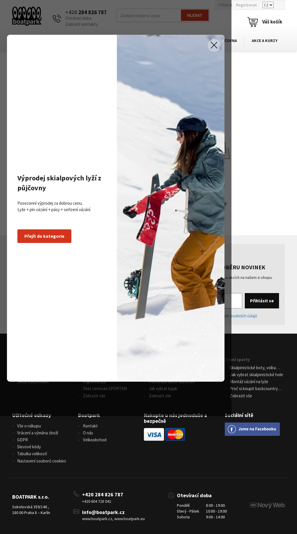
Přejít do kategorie (61, 295)
